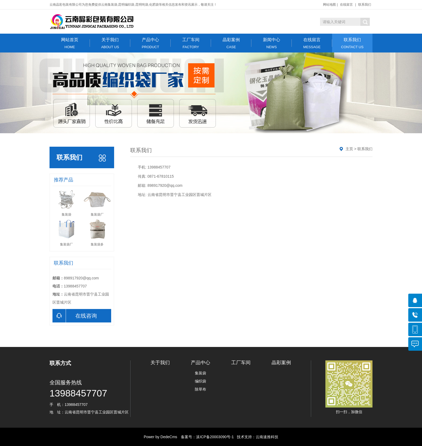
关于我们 (110, 43)
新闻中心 (271, 43)
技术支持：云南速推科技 (256, 437)
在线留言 (346, 4)
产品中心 (150, 43)
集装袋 (200, 373)
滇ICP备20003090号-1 (215, 437)
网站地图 (329, 4)
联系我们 (364, 4)
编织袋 (200, 381)
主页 (349, 149)
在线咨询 (74, 315)
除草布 (200, 389)
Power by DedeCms (160, 437)
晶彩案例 (231, 43)
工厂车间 (191, 43)
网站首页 (70, 43)
